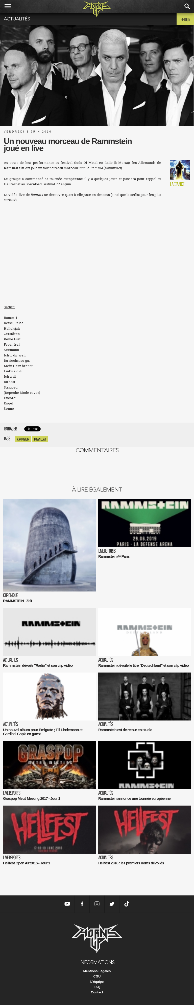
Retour (185, 19)
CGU (97, 976)
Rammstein (23, 439)
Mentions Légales (97, 971)
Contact (97, 992)
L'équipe (97, 982)
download (40, 439)
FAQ (97, 987)
